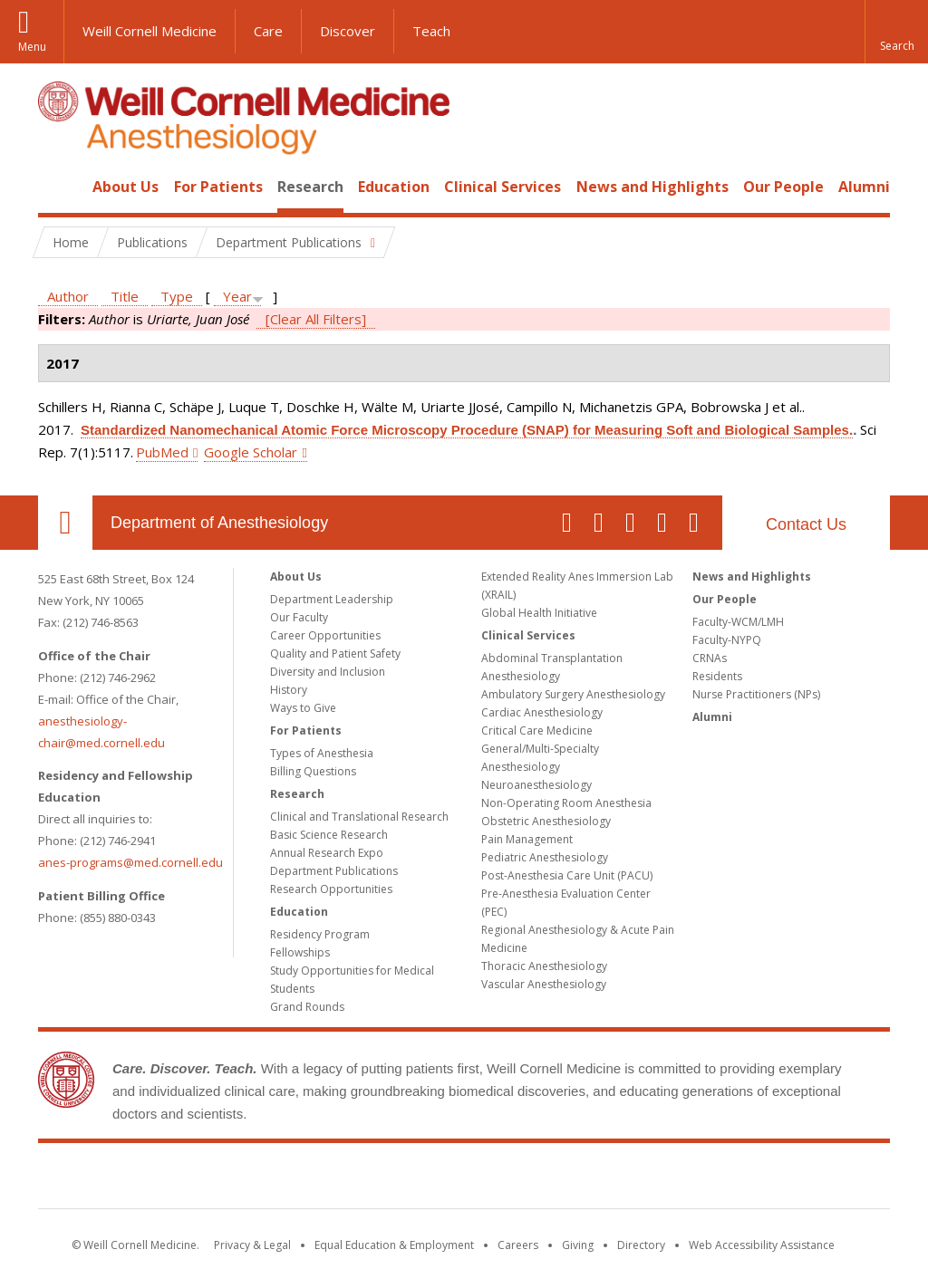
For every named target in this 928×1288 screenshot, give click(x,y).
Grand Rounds (307, 1006)
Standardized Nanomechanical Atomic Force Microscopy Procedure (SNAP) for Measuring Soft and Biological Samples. (467, 429)
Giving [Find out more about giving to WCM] (578, 1245)
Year (237, 296)
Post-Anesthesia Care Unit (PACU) (566, 875)
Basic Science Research (329, 834)
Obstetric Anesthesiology (546, 821)
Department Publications (334, 871)
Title (125, 296)
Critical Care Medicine (537, 730)
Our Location (65, 522)
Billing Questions (313, 771)
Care (268, 31)
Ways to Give (303, 708)
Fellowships (300, 952)
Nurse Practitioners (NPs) (756, 694)
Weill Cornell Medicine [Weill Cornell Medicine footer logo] (464, 1179)
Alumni (864, 187)
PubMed (162, 452)
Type (176, 296)
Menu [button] (32, 46)
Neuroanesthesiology (536, 785)
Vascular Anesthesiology (543, 984)
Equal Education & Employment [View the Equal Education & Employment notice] (394, 1245)
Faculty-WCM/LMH (738, 622)
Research (310, 187)
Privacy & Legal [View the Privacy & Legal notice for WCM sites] (252, 1245)
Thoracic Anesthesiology (544, 966)
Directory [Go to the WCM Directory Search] (641, 1245)
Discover (347, 31)
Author (68, 296)
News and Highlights (652, 187)
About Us (125, 187)
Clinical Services (502, 187)
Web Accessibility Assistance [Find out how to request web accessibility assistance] (762, 1245)
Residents (717, 676)
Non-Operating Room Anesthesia (566, 803)
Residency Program (320, 934)
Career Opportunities (325, 635)
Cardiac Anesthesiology (542, 712)
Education (394, 187)
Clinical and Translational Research (359, 816)
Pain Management (527, 839)
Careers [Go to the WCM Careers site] (518, 1245)
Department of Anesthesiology (219, 523)
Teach (431, 31)
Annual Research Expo (326, 852)
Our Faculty (299, 617)
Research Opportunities (331, 889)
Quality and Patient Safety (335, 653)
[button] (896, 31)
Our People (783, 187)
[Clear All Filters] (316, 319)
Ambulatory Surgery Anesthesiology (573, 694)
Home (58, 186)
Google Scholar (250, 452)
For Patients (218, 187)
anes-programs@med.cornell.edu (130, 862)
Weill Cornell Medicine (149, 31)
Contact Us (806, 524)
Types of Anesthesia (321, 753)
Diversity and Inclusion (327, 671)
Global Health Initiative (539, 612)
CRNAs (709, 658)
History (288, 689)
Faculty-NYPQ (726, 640)
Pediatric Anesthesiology (544, 857)
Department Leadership (331, 599)
